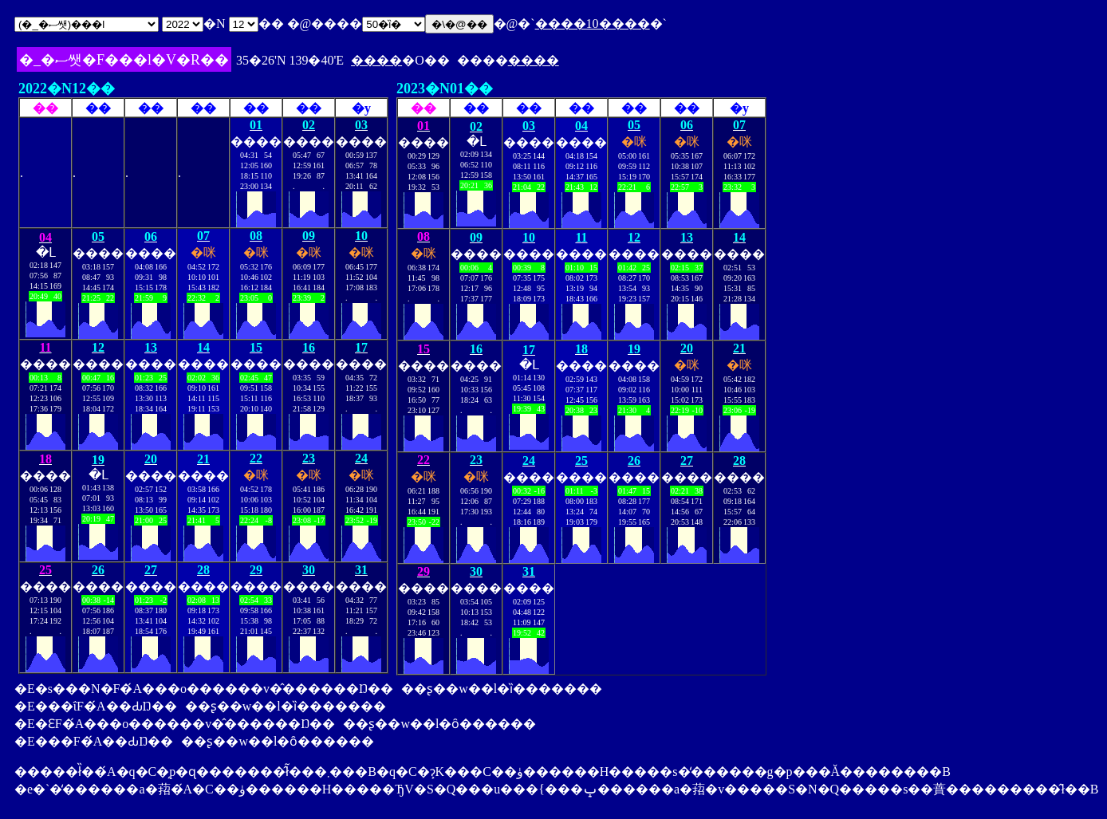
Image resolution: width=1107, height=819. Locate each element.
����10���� (592, 23)
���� (376, 60)
